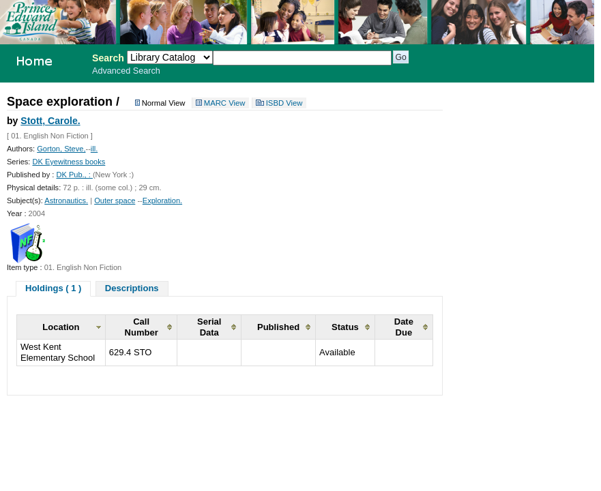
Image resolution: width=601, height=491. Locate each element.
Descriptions (132, 288)
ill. (94, 149)
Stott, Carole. (50, 120)
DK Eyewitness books (68, 162)
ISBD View (284, 103)
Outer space (114, 200)
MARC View (225, 103)
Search (108, 58)
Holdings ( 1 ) (53, 288)
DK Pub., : (74, 174)
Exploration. (162, 200)
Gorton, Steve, (61, 149)
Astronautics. (66, 200)
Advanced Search (126, 71)
